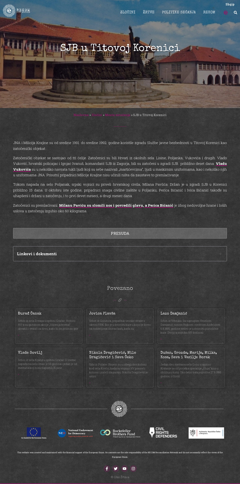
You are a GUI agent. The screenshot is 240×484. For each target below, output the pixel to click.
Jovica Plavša (102, 314)
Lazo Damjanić (173, 314)
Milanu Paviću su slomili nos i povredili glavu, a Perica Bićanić (116, 205)
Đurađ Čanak (29, 314)
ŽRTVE (148, 12)
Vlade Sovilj (30, 353)
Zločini (97, 115)
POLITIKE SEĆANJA (179, 12)
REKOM (209, 12)
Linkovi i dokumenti (37, 253)
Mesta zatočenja (117, 115)
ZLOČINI (127, 12)
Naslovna (81, 115)
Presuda (120, 233)
